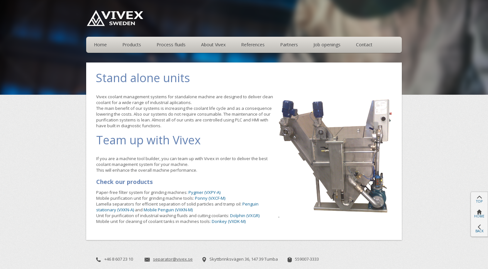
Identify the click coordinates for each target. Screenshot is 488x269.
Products (131, 45)
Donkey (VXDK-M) (229, 221)
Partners (289, 45)
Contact (364, 45)
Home (100, 45)
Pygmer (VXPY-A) (204, 192)
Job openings (327, 45)
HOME (479, 216)
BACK (479, 231)
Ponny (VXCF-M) (210, 198)
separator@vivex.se (173, 259)
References (253, 45)
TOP (479, 201)
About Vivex (213, 45)
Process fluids (171, 45)
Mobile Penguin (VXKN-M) (168, 210)
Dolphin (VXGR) (244, 215)
